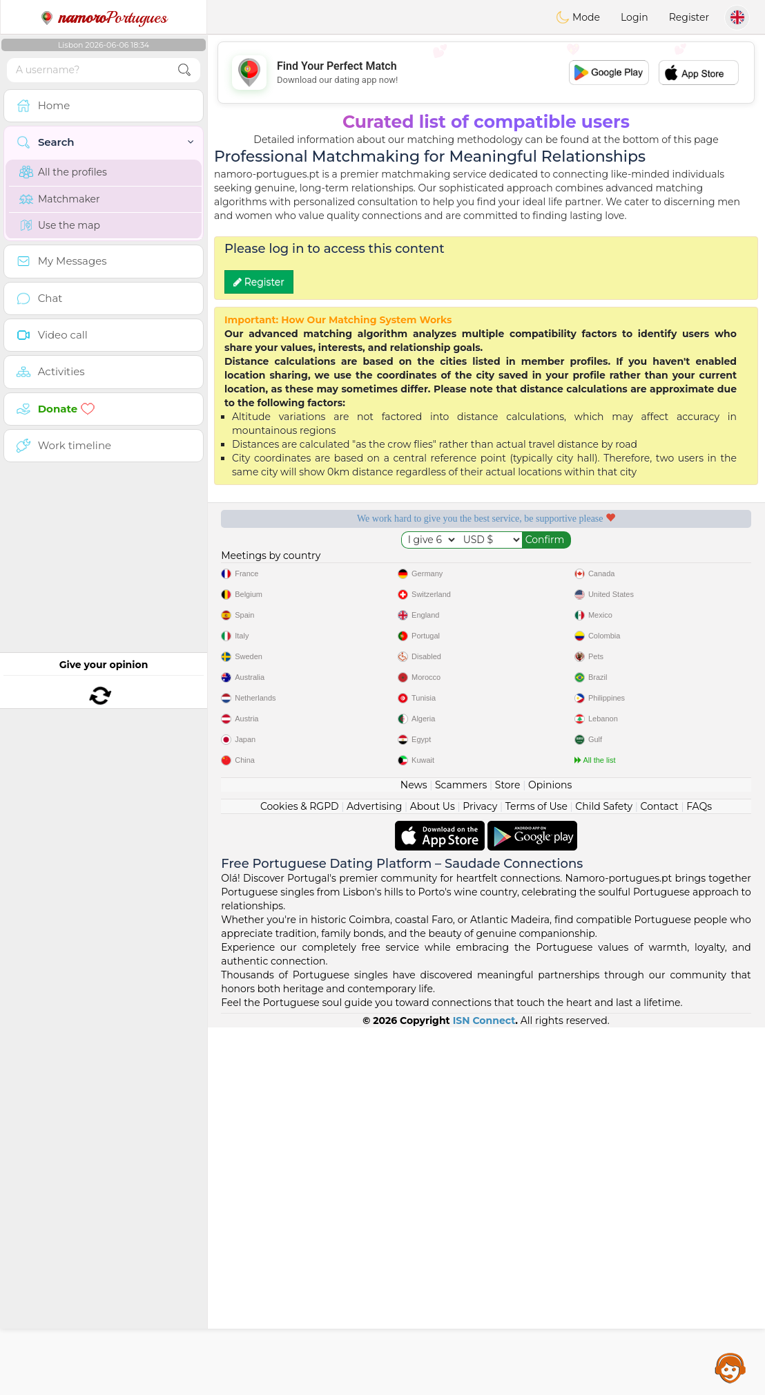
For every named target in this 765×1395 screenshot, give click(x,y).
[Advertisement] (486, 72)
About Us (432, 1174)
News (413, 1152)
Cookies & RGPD (299, 1174)
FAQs (699, 1174)
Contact (660, 1174)
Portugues (103, 17)
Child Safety (603, 1174)
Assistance (730, 1367)
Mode (578, 17)
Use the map (59, 225)
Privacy (480, 1174)
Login (634, 17)
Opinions (550, 1152)
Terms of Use (536, 1174)
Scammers (461, 1152)
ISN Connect (484, 1388)
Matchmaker (59, 199)
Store (508, 1152)
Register (689, 17)
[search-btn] (184, 70)
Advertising (374, 1174)
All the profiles (63, 172)
